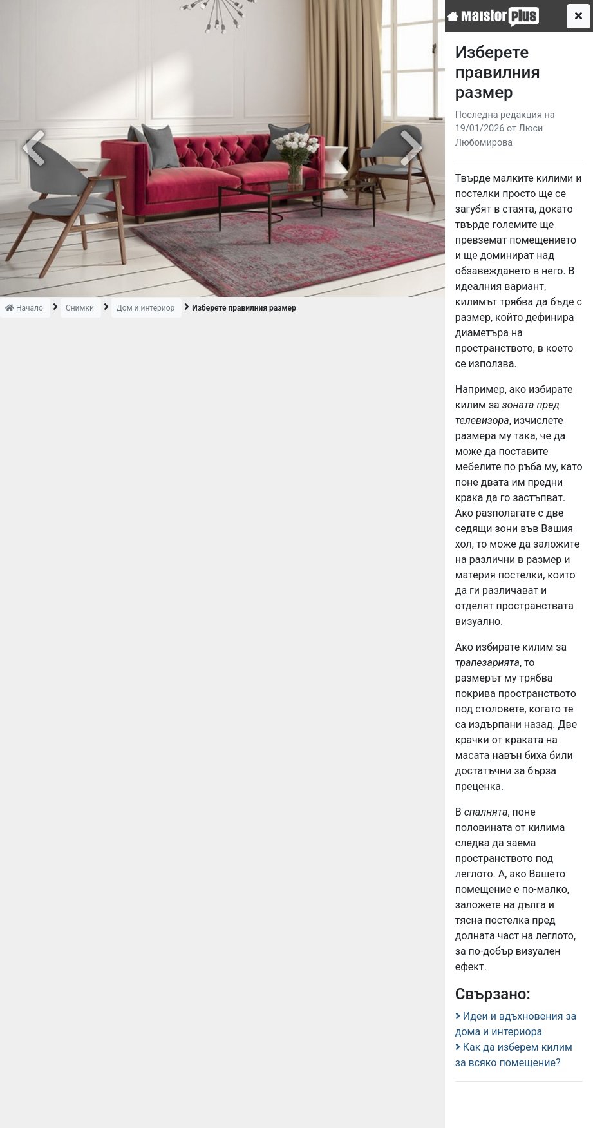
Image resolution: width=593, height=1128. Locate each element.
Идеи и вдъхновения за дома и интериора (515, 1024)
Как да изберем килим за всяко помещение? (513, 1055)
